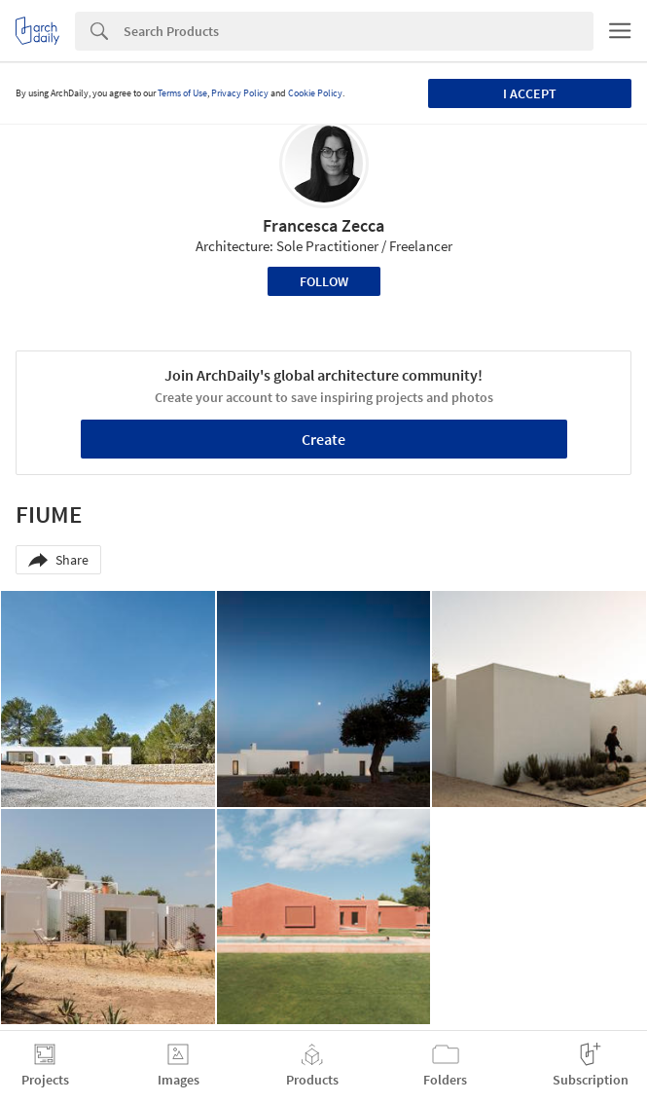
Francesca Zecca (323, 225)
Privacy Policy (240, 93)
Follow (324, 281)
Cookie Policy (315, 93)
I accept (530, 93)
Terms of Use (182, 93)
